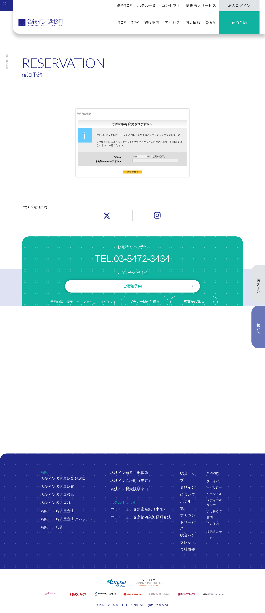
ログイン (106, 302)
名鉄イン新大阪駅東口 (129, 489)
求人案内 (213, 523)
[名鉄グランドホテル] (78, 594)
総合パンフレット (187, 538)
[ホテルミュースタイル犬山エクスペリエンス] (159, 594)
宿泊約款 (213, 473)
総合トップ (187, 476)
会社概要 (187, 549)
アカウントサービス (187, 521)
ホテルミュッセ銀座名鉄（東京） (138, 509)
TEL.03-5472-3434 (132, 259)
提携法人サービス (201, 5)
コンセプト (171, 5)
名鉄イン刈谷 (51, 527)
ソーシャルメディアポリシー (214, 499)
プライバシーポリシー (214, 484)
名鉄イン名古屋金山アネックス (67, 519)
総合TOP (124, 5)
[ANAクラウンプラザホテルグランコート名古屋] (51, 594)
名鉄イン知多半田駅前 (129, 473)
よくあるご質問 (214, 514)
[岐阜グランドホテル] (213, 594)
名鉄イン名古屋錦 (55, 503)
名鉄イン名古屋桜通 (57, 495)
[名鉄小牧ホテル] (132, 594)
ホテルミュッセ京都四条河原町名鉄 (140, 517)
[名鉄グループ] (116, 582)
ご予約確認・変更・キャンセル (70, 302)
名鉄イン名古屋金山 (57, 511)
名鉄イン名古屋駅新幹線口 (63, 479)
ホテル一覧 (146, 5)
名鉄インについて (187, 490)
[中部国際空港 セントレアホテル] (105, 594)
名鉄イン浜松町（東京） (131, 481)
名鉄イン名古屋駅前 (57, 487)
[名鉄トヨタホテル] (186, 594)
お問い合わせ (132, 273)
